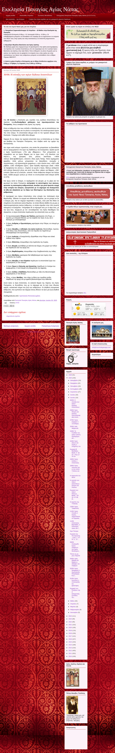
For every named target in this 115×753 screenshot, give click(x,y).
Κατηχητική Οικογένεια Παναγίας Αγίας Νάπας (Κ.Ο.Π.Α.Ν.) (76, 15)
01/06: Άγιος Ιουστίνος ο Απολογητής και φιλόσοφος (75, 582)
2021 (70, 625)
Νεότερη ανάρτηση (11, 326)
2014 (70, 645)
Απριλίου (73, 604)
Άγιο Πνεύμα (74, 531)
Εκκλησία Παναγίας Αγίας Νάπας (40, 9)
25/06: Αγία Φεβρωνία (74, 427)
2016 (70, 639)
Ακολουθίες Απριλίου (26, 15)
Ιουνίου (72, 397)
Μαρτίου (73, 606)
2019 (70, 630)
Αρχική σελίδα (10, 15)
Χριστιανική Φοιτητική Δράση (29, 296)
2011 (70, 653)
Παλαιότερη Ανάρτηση (50, 326)
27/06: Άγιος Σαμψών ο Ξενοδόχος (74, 421)
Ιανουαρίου (74, 612)
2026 (70, 375)
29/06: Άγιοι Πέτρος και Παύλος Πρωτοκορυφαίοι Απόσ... (75, 413)
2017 (70, 636)
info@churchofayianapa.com (101, 347)
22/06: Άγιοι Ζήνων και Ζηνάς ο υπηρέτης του (75, 443)
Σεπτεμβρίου (74, 389)
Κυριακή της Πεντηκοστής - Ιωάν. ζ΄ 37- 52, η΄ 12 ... (75, 536)
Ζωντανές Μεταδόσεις (45, 15)
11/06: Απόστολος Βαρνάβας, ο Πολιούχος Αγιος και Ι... (75, 524)
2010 (70, 656)
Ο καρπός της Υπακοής (74, 503)
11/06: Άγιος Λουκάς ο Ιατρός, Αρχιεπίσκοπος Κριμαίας (75, 514)
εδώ (84, 293)
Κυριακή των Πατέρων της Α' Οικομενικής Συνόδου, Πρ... (75, 593)
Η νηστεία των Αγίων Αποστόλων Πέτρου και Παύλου (74, 483)
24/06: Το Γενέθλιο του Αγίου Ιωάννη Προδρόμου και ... (75, 434)
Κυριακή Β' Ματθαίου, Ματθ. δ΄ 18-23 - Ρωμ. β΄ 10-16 (75, 452)
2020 (70, 627)
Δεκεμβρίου (74, 380)
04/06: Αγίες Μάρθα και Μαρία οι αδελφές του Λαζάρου (75, 562)
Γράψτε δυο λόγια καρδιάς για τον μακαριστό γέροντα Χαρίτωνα (49, 19)
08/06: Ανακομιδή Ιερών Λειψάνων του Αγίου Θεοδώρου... (75, 546)
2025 (70, 378)
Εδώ (67, 177)
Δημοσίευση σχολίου (13, 316)
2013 (70, 648)
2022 (70, 622)
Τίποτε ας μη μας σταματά (75, 555)
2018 (70, 633)
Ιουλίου (72, 395)
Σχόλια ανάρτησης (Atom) (35, 332)
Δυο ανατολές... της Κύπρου (15, 19)
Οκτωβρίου (74, 386)
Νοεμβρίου (74, 383)
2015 (70, 642)
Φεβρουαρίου (75, 609)
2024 (70, 616)
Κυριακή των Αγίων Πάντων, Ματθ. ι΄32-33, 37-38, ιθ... (74, 494)
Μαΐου (72, 601)
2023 (70, 619)
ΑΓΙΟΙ (17, 303)
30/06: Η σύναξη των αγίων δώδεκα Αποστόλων (74, 403)
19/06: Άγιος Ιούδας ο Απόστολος (74, 461)
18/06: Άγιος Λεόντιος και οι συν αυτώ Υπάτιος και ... (75, 469)
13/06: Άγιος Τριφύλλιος (74, 507)
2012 (70, 650)
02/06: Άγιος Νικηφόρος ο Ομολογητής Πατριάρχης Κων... (75, 572)
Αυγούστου (74, 392)
